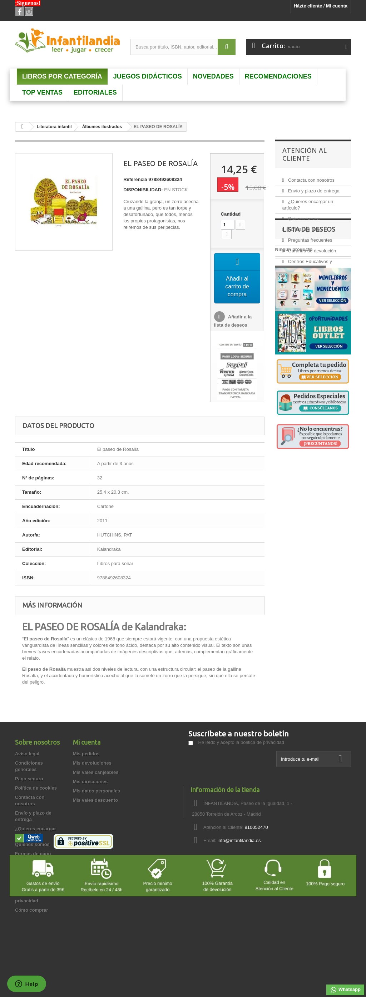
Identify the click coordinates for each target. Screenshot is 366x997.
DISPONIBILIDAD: (143, 189)
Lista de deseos (308, 292)
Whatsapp (345, 989)
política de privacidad (262, 742)
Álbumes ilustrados (102, 126)
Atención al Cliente (304, 154)
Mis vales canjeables (96, 772)
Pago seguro (29, 778)
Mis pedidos (86, 753)
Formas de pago (304, 226)
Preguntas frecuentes (309, 237)
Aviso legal (27, 753)
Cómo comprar (31, 910)
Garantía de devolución (311, 248)
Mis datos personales (96, 791)
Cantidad (231, 214)
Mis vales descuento (95, 800)
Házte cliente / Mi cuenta (320, 6)
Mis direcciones (90, 781)
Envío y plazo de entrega (313, 188)
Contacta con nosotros (311, 177)
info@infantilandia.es (239, 840)
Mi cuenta (86, 742)
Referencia (135, 179)
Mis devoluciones (92, 763)
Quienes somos (303, 215)
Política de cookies (36, 788)
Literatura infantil (54, 126)
